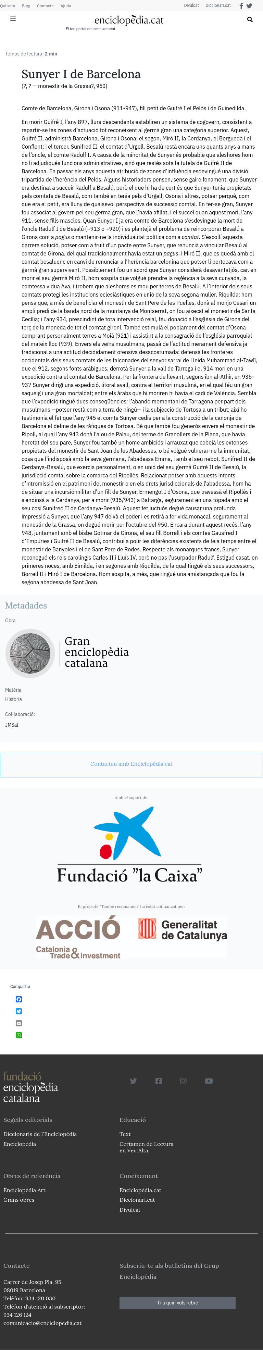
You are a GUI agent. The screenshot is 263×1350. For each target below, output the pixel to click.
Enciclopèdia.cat (140, 1190)
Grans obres (18, 1199)
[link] (131, 763)
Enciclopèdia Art (24, 1190)
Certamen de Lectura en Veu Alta (147, 1147)
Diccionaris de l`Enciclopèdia (40, 1133)
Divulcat (191, 5)
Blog (26, 5)
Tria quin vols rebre (177, 1303)
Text (125, 1133)
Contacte (45, 5)
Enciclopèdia (19, 1143)
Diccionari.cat (217, 5)
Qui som (7, 5)
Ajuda (66, 5)
